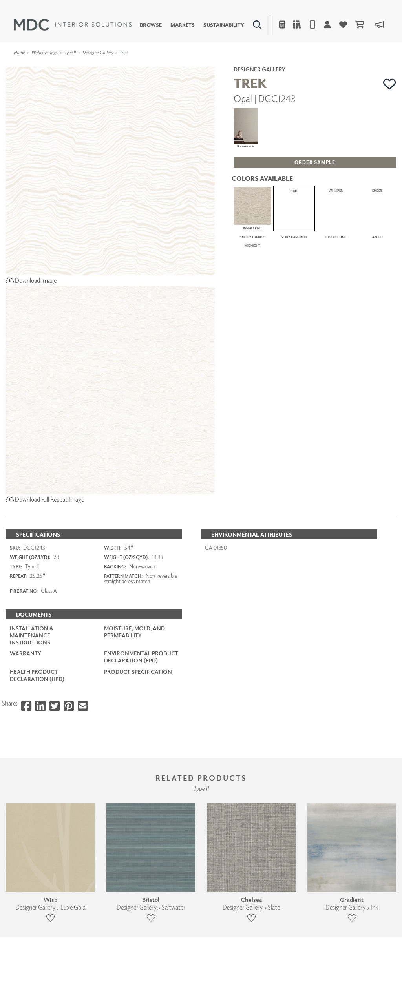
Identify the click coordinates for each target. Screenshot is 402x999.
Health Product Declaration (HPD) (37, 675)
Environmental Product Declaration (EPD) (141, 657)
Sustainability (223, 24)
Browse (151, 24)
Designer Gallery (97, 52)
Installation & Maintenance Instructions (31, 635)
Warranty (25, 653)
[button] (389, 84)
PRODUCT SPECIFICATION (138, 671)
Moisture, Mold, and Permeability (134, 632)
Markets (182, 24)
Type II (70, 52)
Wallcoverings (44, 52)
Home (19, 52)
